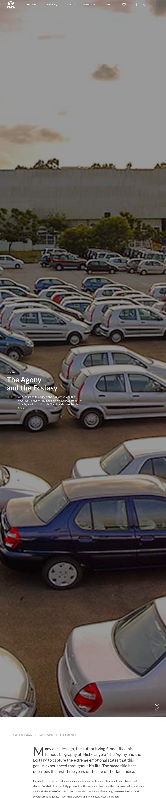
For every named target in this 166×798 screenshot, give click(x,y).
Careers (107, 4)
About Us (70, 4)
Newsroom (89, 4)
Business (31, 4)
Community (50, 4)
